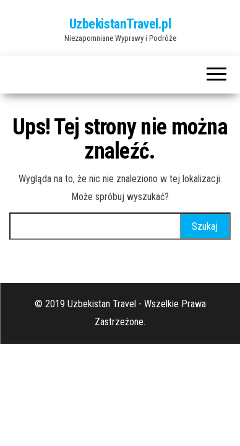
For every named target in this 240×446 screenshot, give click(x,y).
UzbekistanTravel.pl (120, 24)
